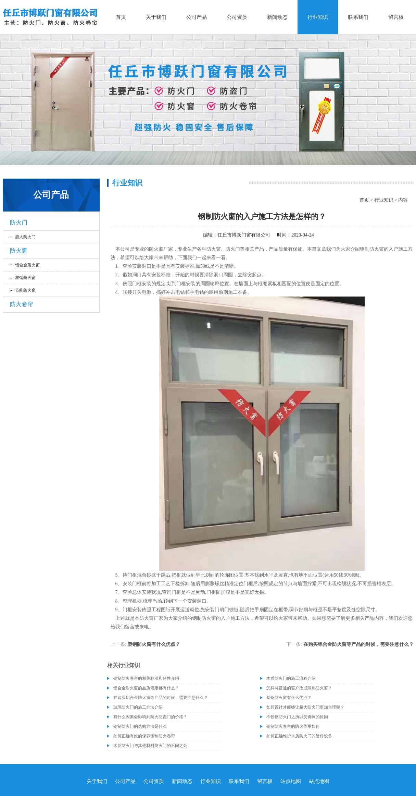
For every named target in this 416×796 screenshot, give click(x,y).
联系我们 (358, 17)
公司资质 (237, 17)
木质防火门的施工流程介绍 (291, 678)
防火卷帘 (21, 304)
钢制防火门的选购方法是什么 (140, 726)
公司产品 (196, 17)
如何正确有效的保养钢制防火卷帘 (144, 736)
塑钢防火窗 (25, 277)
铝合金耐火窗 (27, 265)
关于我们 (156, 17)
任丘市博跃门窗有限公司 (243, 235)
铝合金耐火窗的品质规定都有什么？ (146, 688)
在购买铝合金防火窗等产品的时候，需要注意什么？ (358, 644)
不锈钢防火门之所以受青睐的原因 (297, 716)
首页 (121, 17)
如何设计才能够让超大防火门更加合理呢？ (305, 707)
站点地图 (290, 781)
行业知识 (317, 17)
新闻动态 (277, 17)
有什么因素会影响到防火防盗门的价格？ (150, 716)
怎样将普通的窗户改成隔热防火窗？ (299, 688)
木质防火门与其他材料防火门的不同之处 (150, 745)
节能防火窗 (25, 290)
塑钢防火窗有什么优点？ (153, 644)
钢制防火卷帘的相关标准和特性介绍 (146, 678)
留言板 (396, 17)
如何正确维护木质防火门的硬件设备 (299, 736)
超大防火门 (25, 236)
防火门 (18, 222)
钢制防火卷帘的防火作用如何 (293, 726)
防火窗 (18, 251)
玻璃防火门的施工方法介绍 (138, 707)
